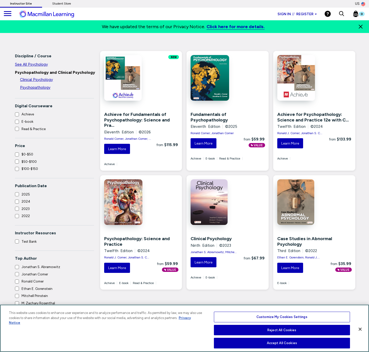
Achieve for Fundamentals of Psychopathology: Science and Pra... (137, 120)
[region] (184, 328)
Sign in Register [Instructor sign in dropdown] (297, 14)
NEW (174, 57)
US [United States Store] (360, 4)
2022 (26, 216)
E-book (27, 121)
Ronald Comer (33, 281)
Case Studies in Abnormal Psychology (304, 241)
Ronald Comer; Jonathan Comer (212, 133)
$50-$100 (29, 162)
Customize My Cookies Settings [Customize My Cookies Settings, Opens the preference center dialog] (281, 317)
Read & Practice (34, 129)
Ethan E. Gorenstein (37, 289)
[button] (341, 14)
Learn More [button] (117, 149)
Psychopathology (35, 87)
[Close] (360, 26)
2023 (26, 209)
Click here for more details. (236, 26)
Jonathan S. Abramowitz (41, 267)
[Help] (328, 13)
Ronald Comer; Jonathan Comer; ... (127, 138)
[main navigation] (7, 14)
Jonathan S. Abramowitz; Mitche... (214, 252)
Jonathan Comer (35, 274)
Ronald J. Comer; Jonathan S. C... (299, 133)
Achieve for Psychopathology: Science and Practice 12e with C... (313, 117)
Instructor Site (21, 3)
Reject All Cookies (281, 330)
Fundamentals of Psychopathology (209, 117)
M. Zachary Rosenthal (38, 303)
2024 (26, 201)
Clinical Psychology (36, 79)
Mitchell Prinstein (35, 296)
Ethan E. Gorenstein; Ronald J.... (298, 257)
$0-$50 (27, 154)
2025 (26, 194)
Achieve (28, 114)
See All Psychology (31, 64)
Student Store (61, 3)
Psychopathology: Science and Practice (137, 241)
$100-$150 (30, 169)
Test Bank (29, 241)
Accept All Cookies (282, 343)
